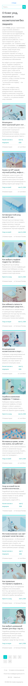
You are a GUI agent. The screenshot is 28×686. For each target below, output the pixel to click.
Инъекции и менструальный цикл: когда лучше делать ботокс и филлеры (14, 123)
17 (10, 661)
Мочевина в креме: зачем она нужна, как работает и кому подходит (13, 442)
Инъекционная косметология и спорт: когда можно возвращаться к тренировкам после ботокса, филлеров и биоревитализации (14, 350)
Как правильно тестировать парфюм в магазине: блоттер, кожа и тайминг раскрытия (13, 582)
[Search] (12, 7)
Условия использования (16, 670)
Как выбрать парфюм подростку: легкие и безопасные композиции (12, 260)
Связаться (17, 677)
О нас (5, 670)
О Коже (14, 3)
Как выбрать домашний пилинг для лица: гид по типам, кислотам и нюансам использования (14, 627)
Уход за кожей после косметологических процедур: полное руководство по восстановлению (11, 487)
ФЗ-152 (10, 677)
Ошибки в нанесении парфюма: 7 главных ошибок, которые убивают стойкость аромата (13, 397)
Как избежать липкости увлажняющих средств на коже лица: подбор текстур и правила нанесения (13, 305)
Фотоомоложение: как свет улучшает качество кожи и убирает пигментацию (13, 535)
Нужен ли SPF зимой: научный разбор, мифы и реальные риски (12, 171)
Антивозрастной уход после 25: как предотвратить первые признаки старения (12, 216)
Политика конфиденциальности (14, 674)
